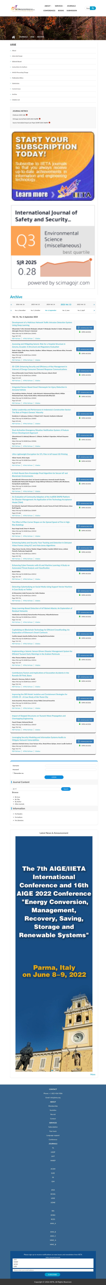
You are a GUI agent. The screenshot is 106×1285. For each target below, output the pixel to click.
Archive (14, 94)
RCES (53, 1219)
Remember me (19, 773)
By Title (17, 799)
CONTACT (53, 1089)
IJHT (53, 1156)
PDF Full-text (16, 338)
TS (53, 1148)
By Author (18, 802)
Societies (53, 1110)
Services (58, 6)
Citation (37, 338)
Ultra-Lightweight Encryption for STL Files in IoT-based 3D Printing (40, 454)
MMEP (53, 1161)
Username (16, 766)
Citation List (16, 100)
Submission (72, 11)
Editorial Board (16, 61)
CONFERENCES (49, 11)
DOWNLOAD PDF (85, 328)
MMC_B (53, 1244)
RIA (53, 1211)
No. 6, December (20, 310)
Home (13, 37)
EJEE (53, 1173)
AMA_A (53, 1223)
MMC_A (53, 1240)
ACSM (53, 1169)
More (92, 1074)
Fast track (53, 1131)
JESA (53, 1190)
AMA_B (53, 1232)
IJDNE (53, 1202)
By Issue (17, 797)
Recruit (53, 1114)
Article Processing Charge (20, 72)
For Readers (18, 814)
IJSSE (32, 37)
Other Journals (19, 804)
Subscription (52, 1127)
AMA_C (53, 1236)
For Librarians (19, 820)
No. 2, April (81, 310)
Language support (53, 1135)
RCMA (53, 1194)
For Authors (18, 817)
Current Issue (16, 89)
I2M (53, 1181)
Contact (53, 1119)
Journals (71, 6)
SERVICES (53, 1123)
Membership (53, 1106)
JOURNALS (53, 1144)
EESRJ (53, 1215)
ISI (53, 1177)
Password (16, 769)
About (47, 6)
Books (61, 11)
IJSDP (53, 1152)
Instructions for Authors (19, 67)
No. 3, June (65, 310)
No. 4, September (50, 310)
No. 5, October (35, 310)
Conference (53, 1139)
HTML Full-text (27, 338)
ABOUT (53, 1102)
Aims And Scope (17, 56)
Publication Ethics (17, 78)
